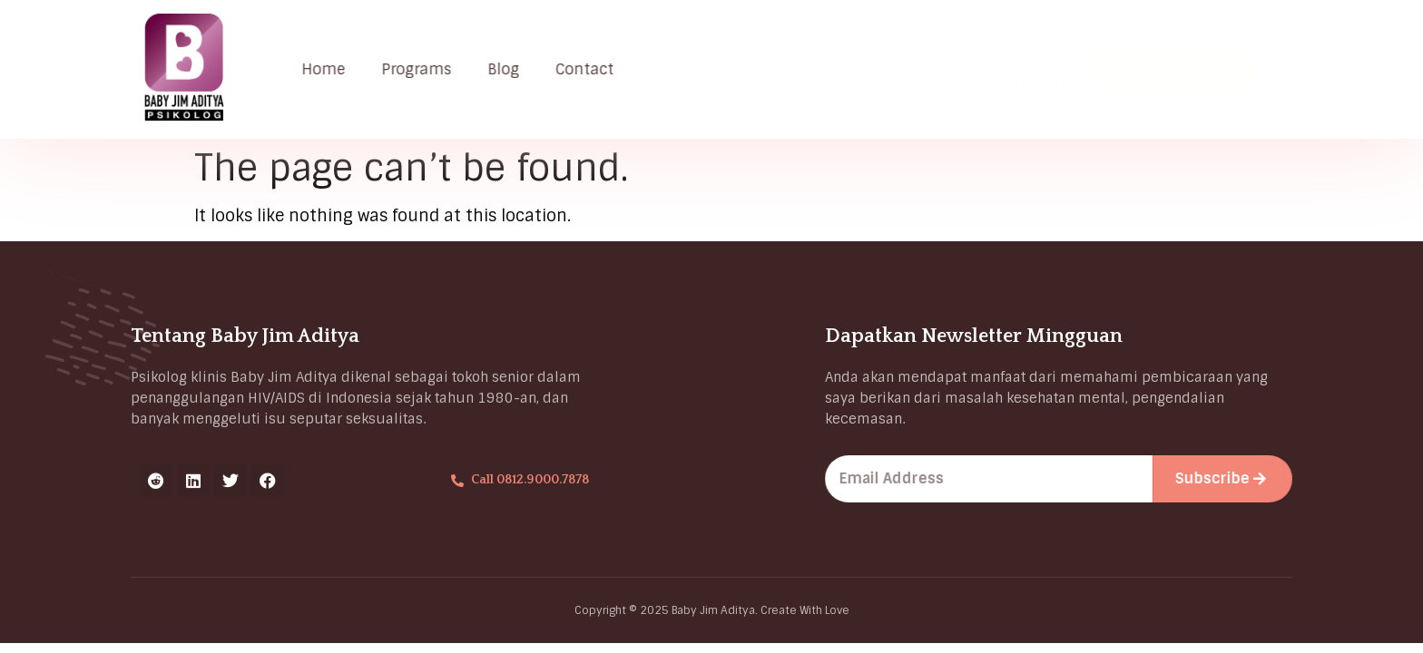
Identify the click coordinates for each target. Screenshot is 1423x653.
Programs (421, 69)
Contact (590, 69)
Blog (509, 69)
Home (328, 69)
